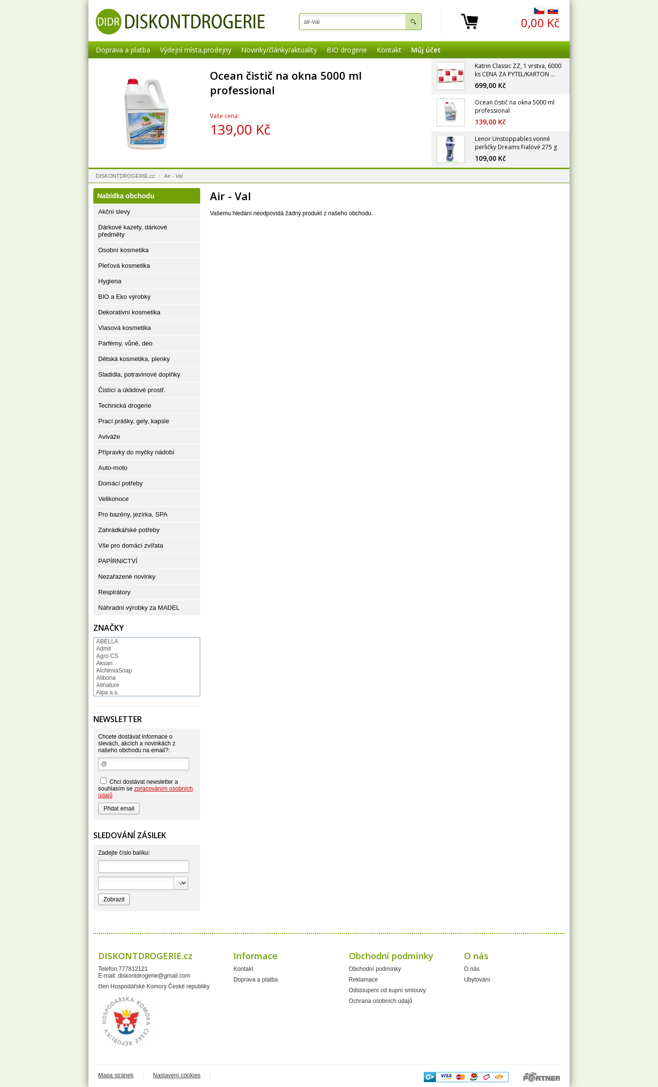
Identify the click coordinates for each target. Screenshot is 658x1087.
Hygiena (109, 281)
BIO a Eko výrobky (124, 296)
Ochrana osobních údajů (381, 1001)
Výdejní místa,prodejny (195, 49)
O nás (472, 969)
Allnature (107, 685)
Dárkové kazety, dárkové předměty (132, 231)
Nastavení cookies (177, 1075)
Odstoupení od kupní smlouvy (387, 990)
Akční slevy (114, 211)
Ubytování (477, 979)
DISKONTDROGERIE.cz (125, 176)
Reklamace (363, 979)
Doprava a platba (123, 49)
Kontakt (389, 49)
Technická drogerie (124, 405)
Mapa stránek (116, 1075)
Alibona (106, 677)
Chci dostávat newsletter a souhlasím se (145, 788)
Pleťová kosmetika (124, 265)
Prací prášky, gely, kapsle (133, 421)
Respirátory (114, 592)
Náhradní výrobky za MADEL (139, 607)
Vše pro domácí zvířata (130, 545)
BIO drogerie (347, 49)
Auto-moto (112, 467)
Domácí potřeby (120, 483)
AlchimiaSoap (114, 670)
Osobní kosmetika (123, 250)
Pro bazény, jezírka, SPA (133, 514)
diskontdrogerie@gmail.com (154, 975)
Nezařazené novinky (127, 576)
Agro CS (107, 656)
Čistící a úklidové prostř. (132, 390)
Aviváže (109, 436)
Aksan (104, 663)
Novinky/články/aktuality (279, 49)
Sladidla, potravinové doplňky (139, 374)
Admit (103, 648)
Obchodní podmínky (375, 969)
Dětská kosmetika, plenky (134, 358)
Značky (108, 627)
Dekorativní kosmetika (129, 312)
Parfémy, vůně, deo (125, 343)
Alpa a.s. (107, 692)
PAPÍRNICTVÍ (118, 561)
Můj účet (426, 49)
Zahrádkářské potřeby (128, 530)
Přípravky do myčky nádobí (136, 452)
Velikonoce (113, 498)
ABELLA (107, 641)
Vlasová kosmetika (124, 327)
